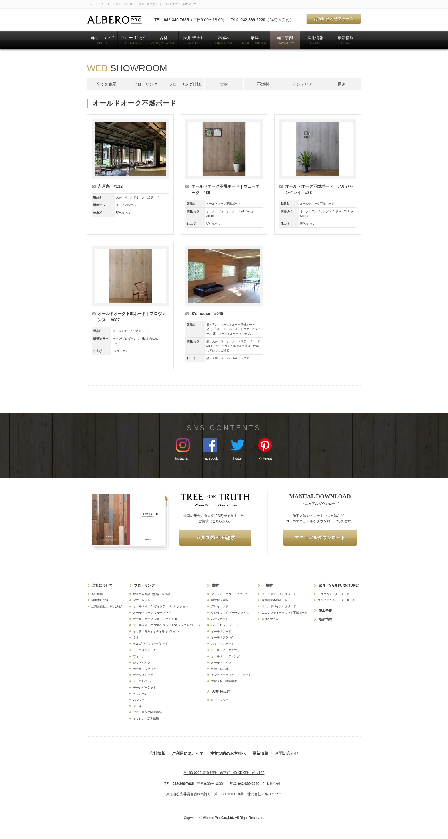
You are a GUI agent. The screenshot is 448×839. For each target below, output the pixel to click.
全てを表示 (106, 84)
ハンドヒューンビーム (225, 625)
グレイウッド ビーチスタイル (230, 612)
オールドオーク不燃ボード (279, 594)
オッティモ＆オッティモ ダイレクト (156, 631)
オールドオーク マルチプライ (152, 612)
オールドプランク (222, 637)
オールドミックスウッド (227, 650)
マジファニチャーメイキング (336, 600)
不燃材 (224, 40)
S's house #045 (207, 313)
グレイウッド (219, 606)
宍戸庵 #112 (110, 186)
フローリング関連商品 (147, 712)
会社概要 (97, 594)
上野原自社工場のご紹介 (107, 606)
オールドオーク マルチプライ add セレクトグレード (167, 625)
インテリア (303, 84)
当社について (102, 40)
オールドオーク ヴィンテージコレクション (160, 606)
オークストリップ (144, 674)
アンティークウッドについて (229, 594)
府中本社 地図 (100, 600)
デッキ (137, 706)
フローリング (133, 40)
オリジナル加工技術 (146, 718)
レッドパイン (141, 662)
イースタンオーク (144, 650)
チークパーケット (144, 687)
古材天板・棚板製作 (224, 681)
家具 (254, 40)
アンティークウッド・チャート (231, 674)
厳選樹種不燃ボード (274, 600)
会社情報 (157, 753)
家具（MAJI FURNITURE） (340, 585)
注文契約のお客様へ (228, 753)
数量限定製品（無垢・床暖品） (153, 594)
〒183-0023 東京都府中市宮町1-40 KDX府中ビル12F (224, 773)
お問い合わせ (287, 753)
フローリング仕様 (185, 84)
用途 (342, 84)
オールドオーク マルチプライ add (155, 618)
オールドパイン (221, 662)
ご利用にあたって (188, 753)
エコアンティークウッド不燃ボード (284, 612)
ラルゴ (137, 637)
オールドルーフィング (225, 656)
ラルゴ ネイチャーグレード (150, 643)
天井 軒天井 (193, 40)
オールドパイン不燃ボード (279, 606)
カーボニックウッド (146, 668)
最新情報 (346, 40)
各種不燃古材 (219, 668)
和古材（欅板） (221, 600)
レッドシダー (219, 699)
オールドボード (221, 631)
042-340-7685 (176, 19)
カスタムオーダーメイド (333, 594)
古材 (163, 40)
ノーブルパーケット (146, 681)
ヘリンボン (140, 693)
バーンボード (219, 618)
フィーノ (139, 656)
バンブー (139, 699)
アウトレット (141, 600)
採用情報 (315, 40)
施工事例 (285, 40)
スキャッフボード (222, 643)
